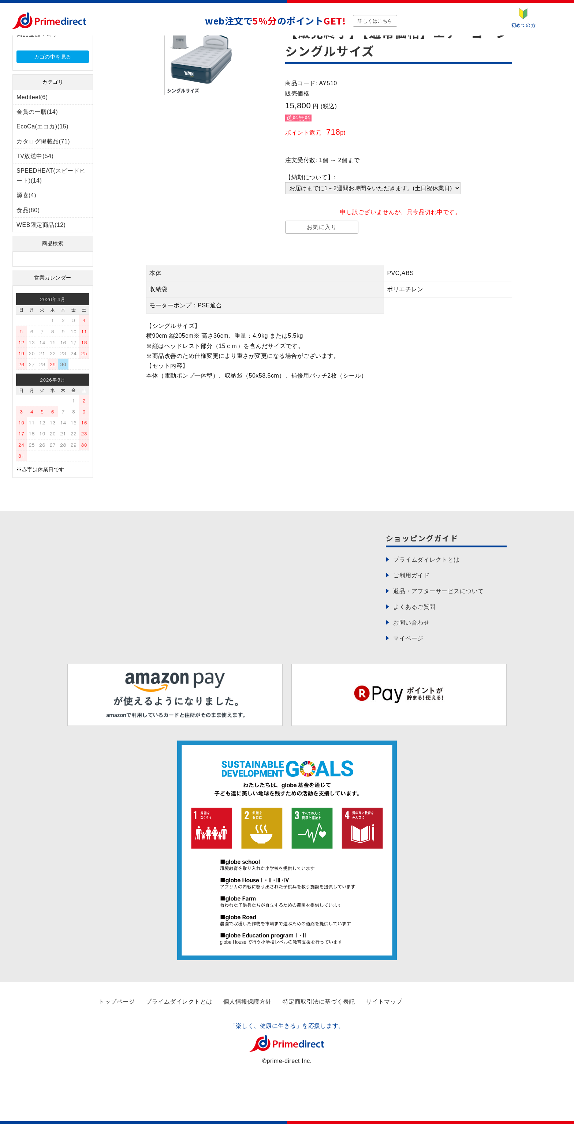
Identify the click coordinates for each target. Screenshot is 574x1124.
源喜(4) (26, 195)
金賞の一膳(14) (37, 112)
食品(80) (28, 210)
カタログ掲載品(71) (43, 141)
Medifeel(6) (32, 97)
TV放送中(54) (34, 156)
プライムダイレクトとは (179, 1002)
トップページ (116, 1002)
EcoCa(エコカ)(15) (42, 126)
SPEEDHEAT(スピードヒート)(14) (51, 176)
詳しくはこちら (375, 21)
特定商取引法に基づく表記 (319, 1002)
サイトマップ (384, 1002)
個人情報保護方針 (247, 1002)
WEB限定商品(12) (41, 225)
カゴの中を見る (52, 57)
